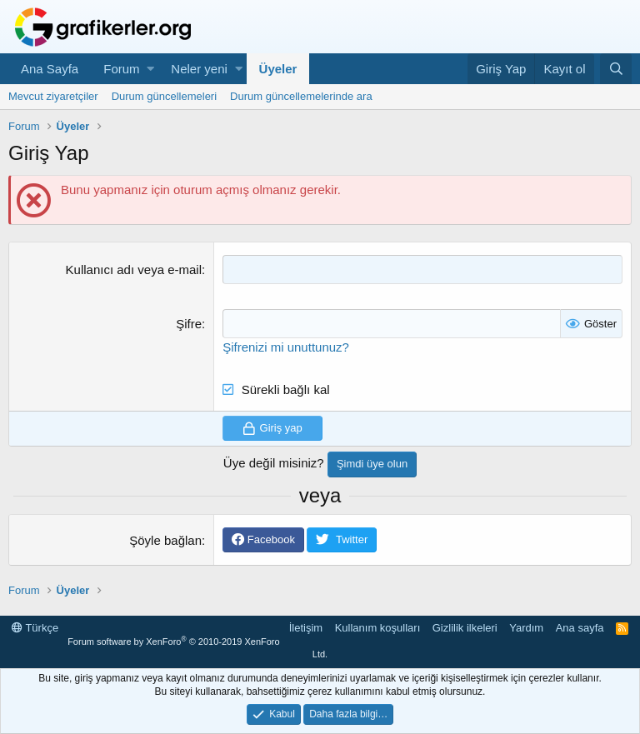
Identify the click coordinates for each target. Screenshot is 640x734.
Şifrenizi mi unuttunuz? (285, 347)
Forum (121, 69)
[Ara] (616, 68)
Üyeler (278, 69)
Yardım (526, 628)
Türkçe (35, 628)
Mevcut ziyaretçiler (53, 96)
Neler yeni (199, 69)
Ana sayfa (580, 628)
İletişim (305, 628)
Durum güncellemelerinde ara (301, 96)
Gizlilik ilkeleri (465, 628)
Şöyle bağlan (165, 540)
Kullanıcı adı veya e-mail (134, 269)
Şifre (189, 324)
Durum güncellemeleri (164, 96)
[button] (150, 68)
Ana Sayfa (49, 69)
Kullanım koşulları (378, 628)
